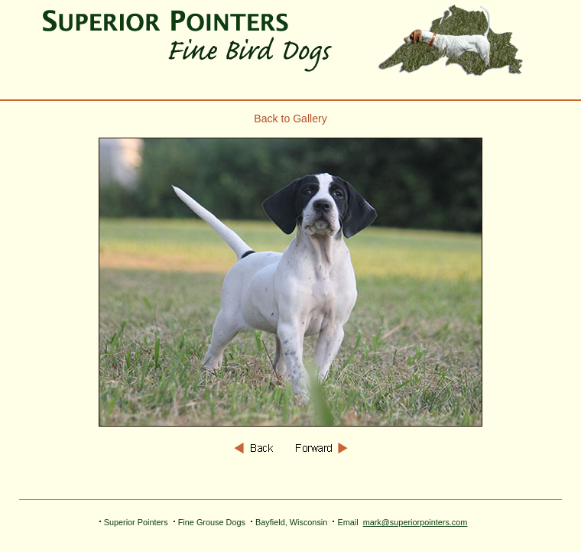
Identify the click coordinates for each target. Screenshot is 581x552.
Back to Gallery (290, 118)
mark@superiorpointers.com (415, 522)
